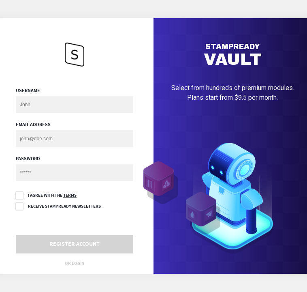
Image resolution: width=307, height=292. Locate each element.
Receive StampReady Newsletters (58, 206)
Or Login (74, 263)
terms (70, 195)
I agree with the (46, 195)
